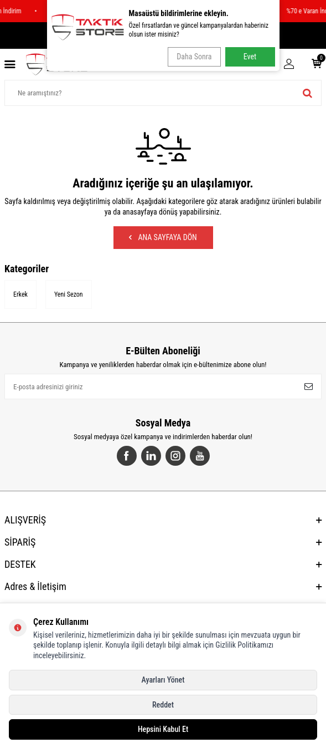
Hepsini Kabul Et (163, 729)
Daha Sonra (194, 56)
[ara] (307, 93)
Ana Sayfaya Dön (162, 237)
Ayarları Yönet (163, 679)
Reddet (163, 704)
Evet (250, 56)
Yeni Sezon (68, 294)
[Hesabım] (289, 64)
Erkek (20, 294)
